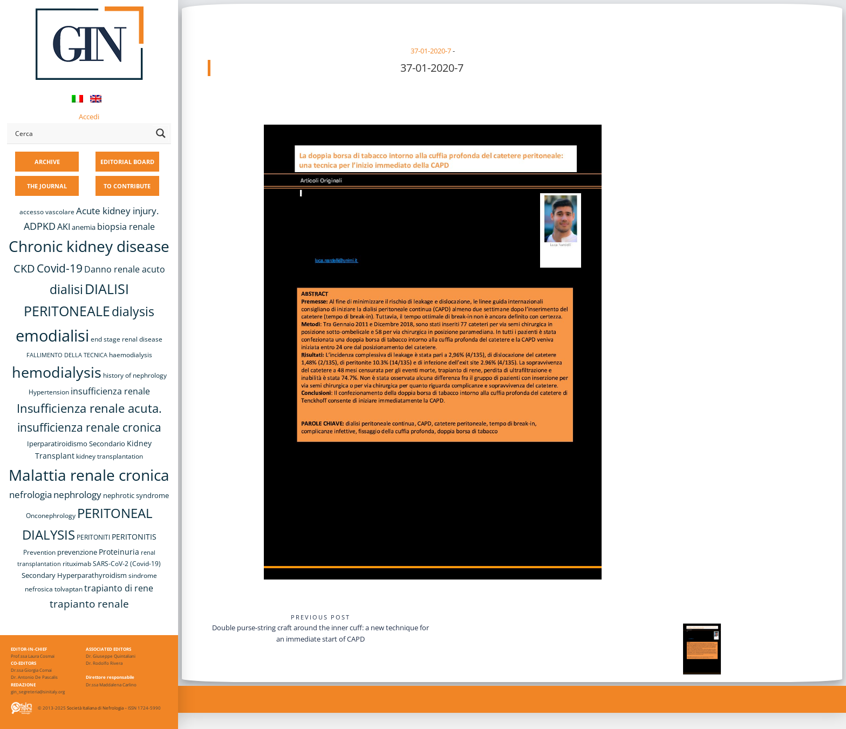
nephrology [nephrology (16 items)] (77, 494)
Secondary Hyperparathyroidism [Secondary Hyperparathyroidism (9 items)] (74, 575)
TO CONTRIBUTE (127, 186)
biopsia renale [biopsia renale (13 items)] (126, 227)
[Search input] (81, 133)
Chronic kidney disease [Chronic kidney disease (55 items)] (89, 246)
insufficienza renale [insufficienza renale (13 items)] (110, 391)
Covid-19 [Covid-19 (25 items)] (60, 268)
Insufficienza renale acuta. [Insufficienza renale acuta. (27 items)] (89, 408)
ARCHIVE (47, 162)
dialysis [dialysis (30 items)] (133, 311)
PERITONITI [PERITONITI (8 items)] (93, 537)
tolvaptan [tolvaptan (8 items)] (68, 589)
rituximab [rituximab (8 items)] (77, 564)
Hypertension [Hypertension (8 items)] (49, 392)
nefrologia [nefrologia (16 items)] (30, 494)
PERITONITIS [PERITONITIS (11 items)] (134, 537)
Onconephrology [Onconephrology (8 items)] (51, 516)
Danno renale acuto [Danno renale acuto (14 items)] (124, 269)
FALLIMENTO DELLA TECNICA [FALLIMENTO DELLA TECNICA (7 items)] (66, 355)
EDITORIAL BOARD (127, 162)
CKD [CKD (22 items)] (24, 268)
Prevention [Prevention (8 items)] (39, 552)
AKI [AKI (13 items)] (63, 227)
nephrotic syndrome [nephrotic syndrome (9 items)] (136, 495)
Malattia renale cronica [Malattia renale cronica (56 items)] (89, 475)
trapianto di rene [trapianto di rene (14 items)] (118, 588)
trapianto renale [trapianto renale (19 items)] (89, 603)
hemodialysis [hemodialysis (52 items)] (56, 372)
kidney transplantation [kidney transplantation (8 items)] (109, 456)
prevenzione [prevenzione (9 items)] (77, 552)
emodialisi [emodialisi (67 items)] (52, 335)
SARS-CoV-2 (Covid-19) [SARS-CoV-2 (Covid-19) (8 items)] (127, 564)
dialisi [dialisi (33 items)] (66, 289)
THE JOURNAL (47, 186)
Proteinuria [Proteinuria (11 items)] (119, 552)
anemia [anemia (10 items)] (83, 227)
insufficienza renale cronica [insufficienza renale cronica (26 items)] (89, 427)
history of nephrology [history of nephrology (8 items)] (135, 375)
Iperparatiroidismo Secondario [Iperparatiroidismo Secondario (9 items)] (76, 443)
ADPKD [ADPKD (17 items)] (40, 226)
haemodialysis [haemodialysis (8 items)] (130, 355)
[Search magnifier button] (161, 133)
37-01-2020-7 (431, 51)
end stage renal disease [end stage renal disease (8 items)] (126, 339)
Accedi (89, 116)
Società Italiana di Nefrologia (95, 708)
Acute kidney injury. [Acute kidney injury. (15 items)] (117, 211)
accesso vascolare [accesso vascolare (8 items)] (46, 212)
